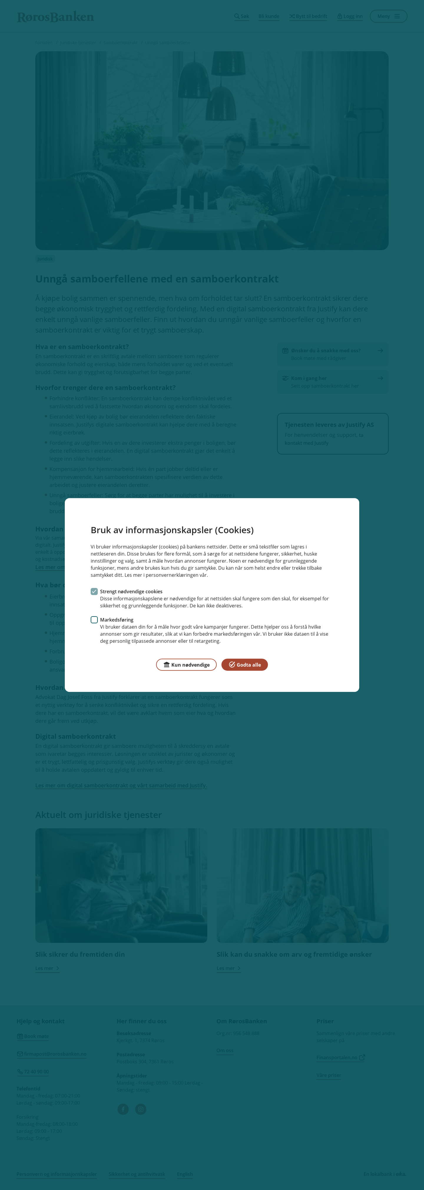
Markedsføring (116, 620)
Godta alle (244, 664)
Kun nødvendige (186, 664)
